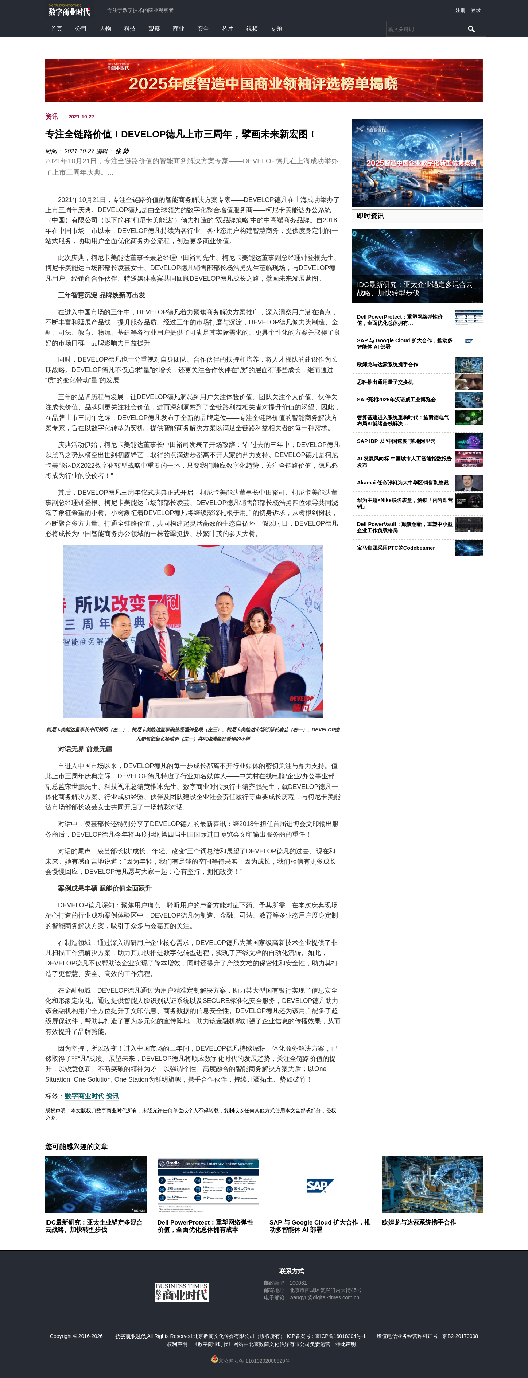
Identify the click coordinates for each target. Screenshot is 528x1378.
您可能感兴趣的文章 (76, 1147)
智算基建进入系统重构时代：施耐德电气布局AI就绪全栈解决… (403, 420)
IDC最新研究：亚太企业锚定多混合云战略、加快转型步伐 (415, 289)
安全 (203, 29)
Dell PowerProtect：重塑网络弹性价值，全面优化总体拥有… (400, 320)
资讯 (51, 116)
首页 (56, 29)
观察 (154, 29)
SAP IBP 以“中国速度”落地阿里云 (396, 441)
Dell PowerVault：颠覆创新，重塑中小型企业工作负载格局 (405, 527)
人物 (105, 29)
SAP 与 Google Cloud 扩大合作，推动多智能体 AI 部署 (319, 1226)
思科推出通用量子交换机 (385, 382)
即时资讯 (370, 216)
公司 (81, 29)
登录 (476, 10)
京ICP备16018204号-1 (340, 1336)
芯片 (227, 29)
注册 (460, 10)
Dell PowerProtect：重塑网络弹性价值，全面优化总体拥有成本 (205, 1226)
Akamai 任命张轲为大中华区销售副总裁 (403, 483)
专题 (276, 29)
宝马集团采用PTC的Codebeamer (396, 548)
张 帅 (121, 151)
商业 (179, 29)
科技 (130, 29)
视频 (252, 29)
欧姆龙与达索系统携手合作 (387, 364)
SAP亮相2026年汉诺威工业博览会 (396, 399)
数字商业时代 (84, 1096)
